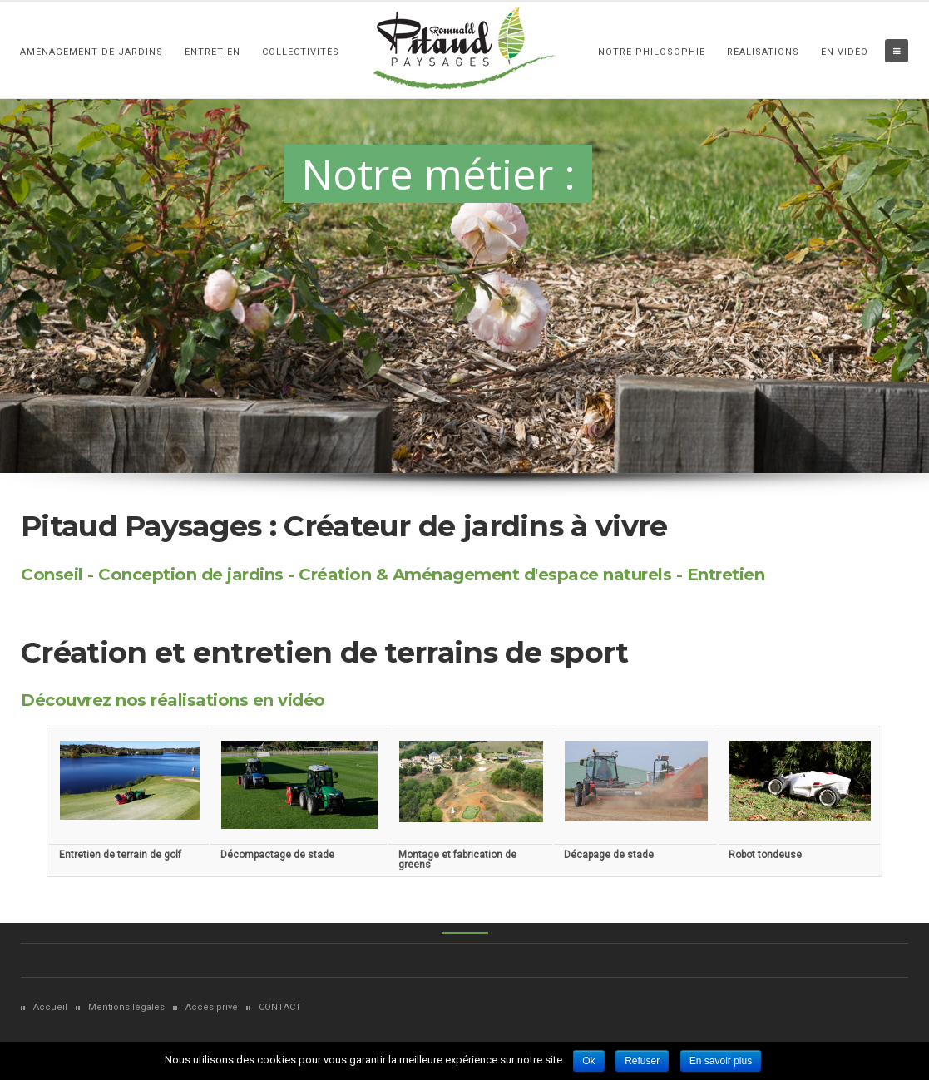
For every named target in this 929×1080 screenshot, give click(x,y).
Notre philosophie (651, 52)
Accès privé (211, 1007)
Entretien (212, 52)
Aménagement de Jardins (91, 52)
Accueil (50, 1007)
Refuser (642, 1061)
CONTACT (280, 1007)
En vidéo (844, 52)
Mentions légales (126, 1007)
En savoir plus (720, 1061)
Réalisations (763, 52)
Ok (588, 1061)
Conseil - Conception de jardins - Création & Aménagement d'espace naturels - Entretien (392, 574)
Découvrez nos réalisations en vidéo (173, 700)
